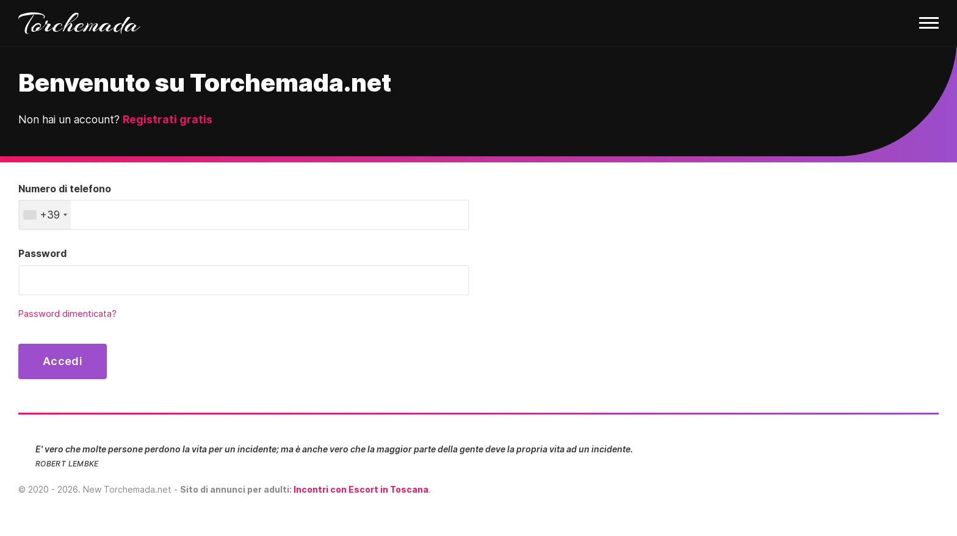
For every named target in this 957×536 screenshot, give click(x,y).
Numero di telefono (64, 189)
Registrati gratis (167, 119)
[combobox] (45, 215)
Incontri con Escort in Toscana (361, 489)
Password (42, 253)
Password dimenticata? (67, 313)
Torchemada (79, 23)
